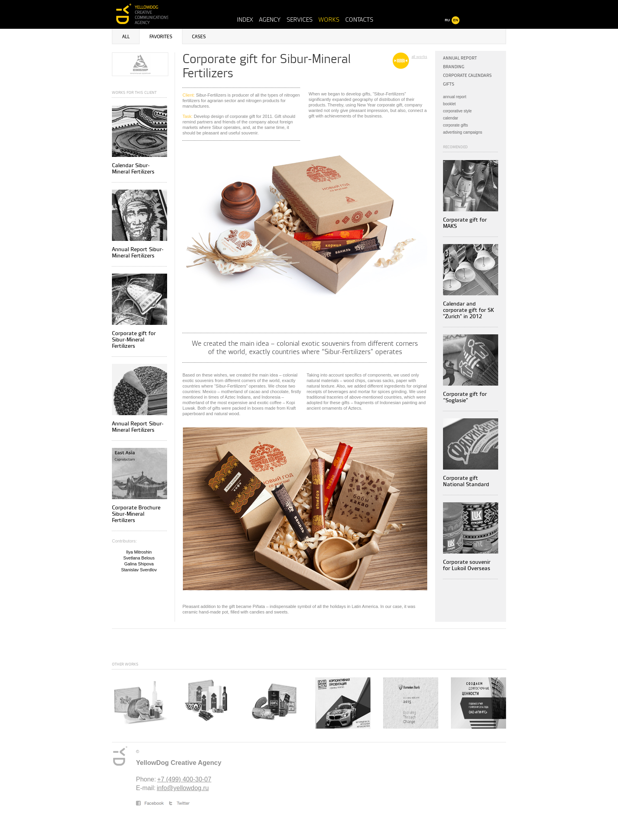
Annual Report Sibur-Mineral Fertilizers (138, 252)
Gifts (448, 84)
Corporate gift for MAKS (465, 222)
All (126, 37)
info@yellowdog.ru (183, 788)
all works (419, 56)
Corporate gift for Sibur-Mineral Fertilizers (134, 339)
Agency (270, 19)
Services (300, 19)
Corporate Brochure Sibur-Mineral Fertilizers (136, 514)
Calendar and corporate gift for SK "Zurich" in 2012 (468, 310)
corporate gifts (455, 125)
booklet (449, 104)
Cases (199, 37)
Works (328, 19)
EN (455, 20)
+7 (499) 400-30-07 (184, 779)
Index (245, 19)
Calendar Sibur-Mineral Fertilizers (133, 168)
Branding (453, 66)
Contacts (359, 19)
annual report (454, 97)
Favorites (160, 37)
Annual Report (460, 58)
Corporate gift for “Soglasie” (465, 397)
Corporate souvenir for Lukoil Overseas (466, 565)
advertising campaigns (462, 132)
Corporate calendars (467, 75)
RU (447, 20)
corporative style (457, 111)
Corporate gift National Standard (466, 481)
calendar (450, 118)
